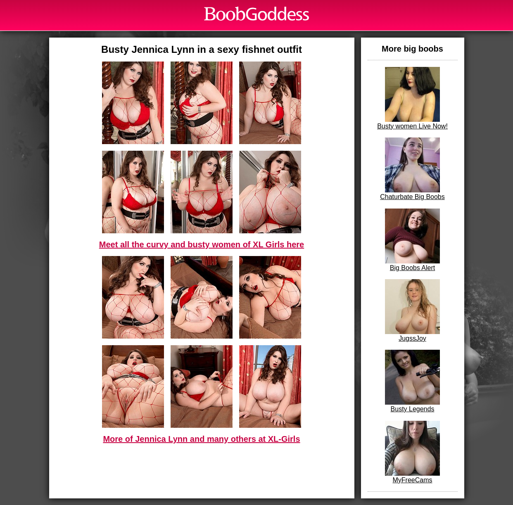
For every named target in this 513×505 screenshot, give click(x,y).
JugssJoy (412, 310)
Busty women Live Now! (412, 98)
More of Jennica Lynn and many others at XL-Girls (201, 438)
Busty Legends (412, 381)
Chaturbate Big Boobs (412, 169)
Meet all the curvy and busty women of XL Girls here (201, 244)
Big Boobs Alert (412, 240)
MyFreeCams (412, 452)
